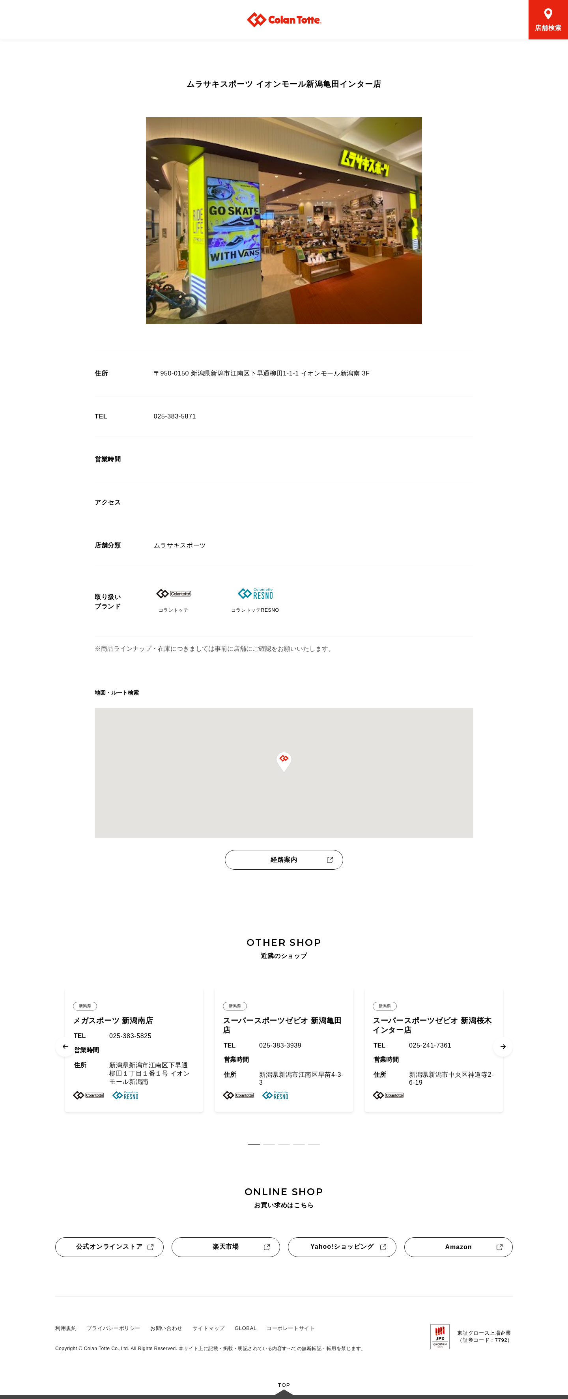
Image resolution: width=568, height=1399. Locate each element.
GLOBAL (246, 1328)
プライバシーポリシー (114, 1328)
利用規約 (66, 1328)
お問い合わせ (166, 1328)
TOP (284, 1385)
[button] (284, 762)
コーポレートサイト (291, 1328)
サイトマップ (208, 1328)
